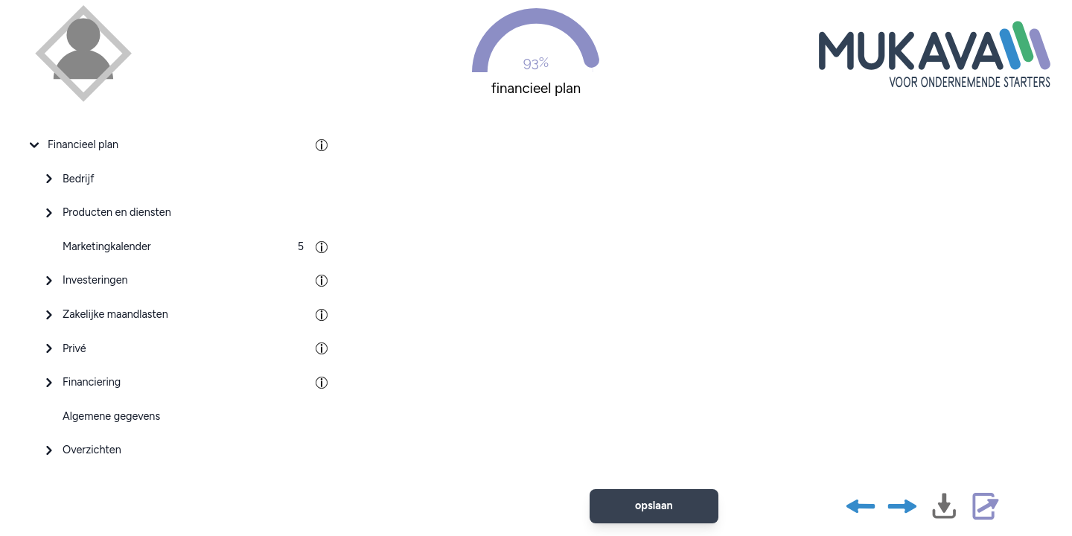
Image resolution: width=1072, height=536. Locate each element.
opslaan (654, 505)
